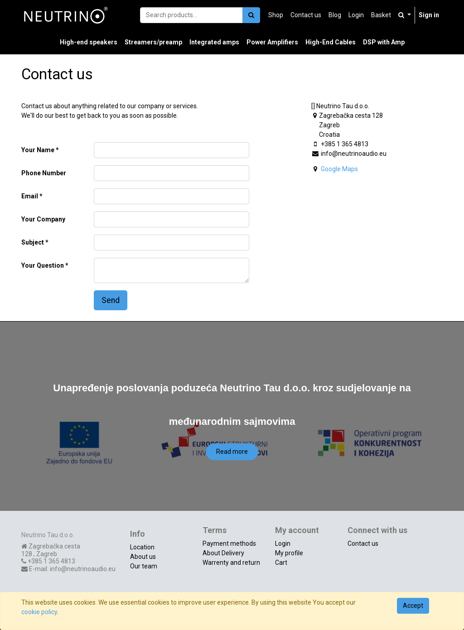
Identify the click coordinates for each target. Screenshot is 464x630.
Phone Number (43, 173)
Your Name (37, 150)
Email (29, 196)
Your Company (43, 219)
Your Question (42, 265)
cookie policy (39, 612)
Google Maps (339, 169)
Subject (32, 242)
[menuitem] (276, 15)
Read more (232, 451)
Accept (413, 605)
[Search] (251, 15)
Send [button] (111, 300)
